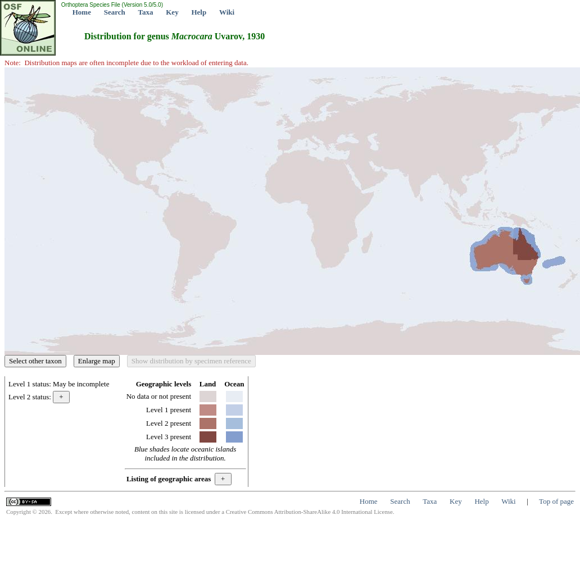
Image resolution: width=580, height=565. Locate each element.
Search (114, 12)
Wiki (226, 12)
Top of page (556, 501)
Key (172, 12)
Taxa (145, 12)
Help (198, 12)
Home (81, 12)
